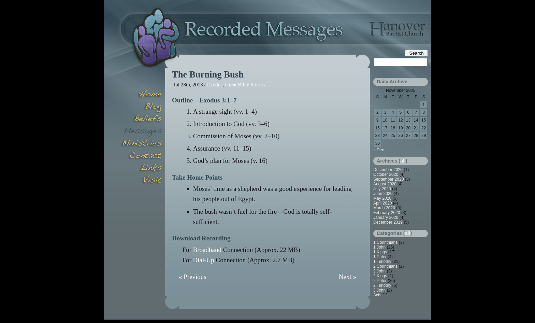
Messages (141, 132)
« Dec (378, 150)
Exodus (215, 84)
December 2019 (388, 222)
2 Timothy (382, 285)
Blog (141, 107)
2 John (379, 271)
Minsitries (141, 144)
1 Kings (380, 252)
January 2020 (385, 217)
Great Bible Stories (245, 84)
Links (141, 169)
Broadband (207, 249)
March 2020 (384, 208)
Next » (347, 276)
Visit (141, 181)
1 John (379, 247)
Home (141, 95)
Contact (141, 156)
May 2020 (382, 198)
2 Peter (380, 280)
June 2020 (383, 193)
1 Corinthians (385, 242)
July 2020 (382, 188)
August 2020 (384, 184)
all (403, 161)
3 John (379, 290)
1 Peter (380, 256)
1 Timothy (382, 261)
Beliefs (141, 119)
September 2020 (388, 179)
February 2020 (386, 212)
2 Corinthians (385, 266)
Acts (377, 295)
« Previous (192, 276)
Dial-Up (203, 260)
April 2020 (382, 203)
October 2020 (385, 174)
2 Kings (380, 275)
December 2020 (388, 169)
